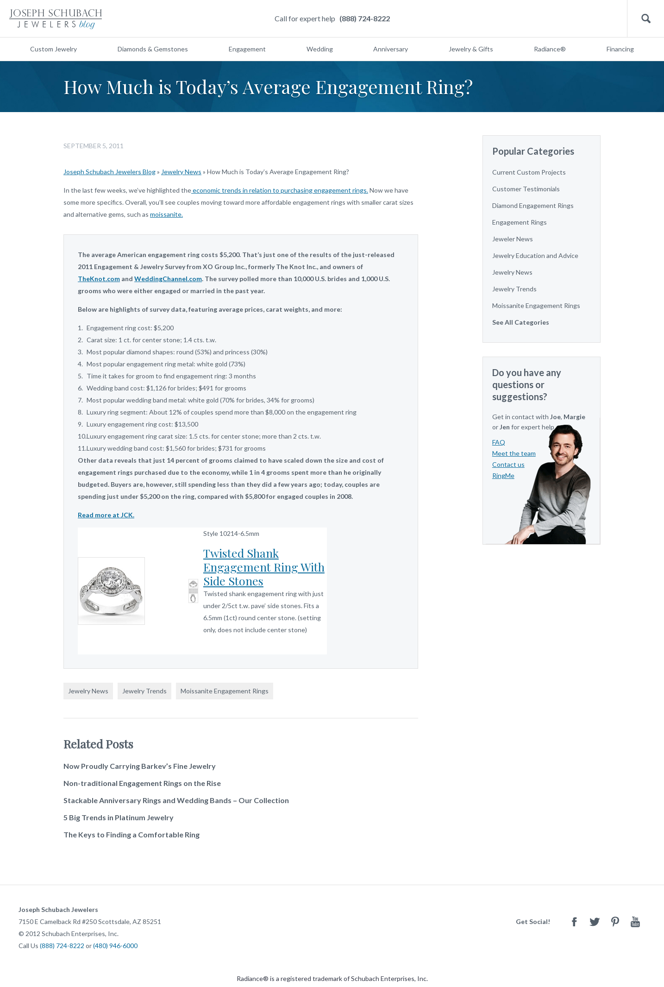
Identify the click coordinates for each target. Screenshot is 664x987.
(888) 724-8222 (364, 18)
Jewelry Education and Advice (535, 255)
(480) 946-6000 (115, 945)
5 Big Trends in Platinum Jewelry (118, 817)
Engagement (247, 49)
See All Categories (520, 322)
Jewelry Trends (144, 691)
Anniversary (390, 49)
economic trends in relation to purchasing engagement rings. (279, 190)
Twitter (594, 921)
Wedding (320, 49)
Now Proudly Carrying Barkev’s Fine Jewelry (139, 765)
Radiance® (550, 49)
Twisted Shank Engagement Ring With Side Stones (264, 566)
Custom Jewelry (53, 49)
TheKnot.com (99, 279)
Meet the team (514, 453)
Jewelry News (181, 172)
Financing (620, 49)
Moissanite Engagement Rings (225, 691)
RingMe (503, 475)
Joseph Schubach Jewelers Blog (109, 172)
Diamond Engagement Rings (533, 205)
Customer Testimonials (526, 189)
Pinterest (615, 921)
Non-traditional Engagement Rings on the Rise (142, 783)
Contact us (508, 464)
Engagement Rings (519, 222)
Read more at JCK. (106, 515)
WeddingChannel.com (168, 279)
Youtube (635, 921)
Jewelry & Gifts (471, 49)
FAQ (498, 442)
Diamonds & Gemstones (153, 49)
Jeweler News (512, 239)
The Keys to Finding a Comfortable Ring (131, 834)
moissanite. (166, 214)
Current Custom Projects (529, 172)
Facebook (574, 921)
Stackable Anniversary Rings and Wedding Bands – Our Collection (176, 800)
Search (646, 19)
